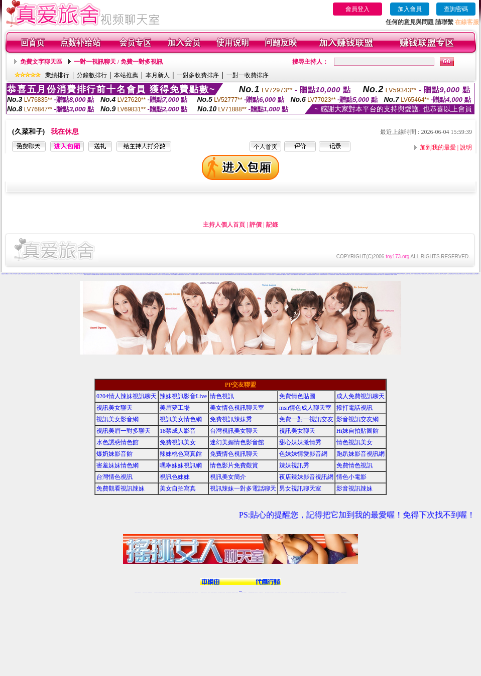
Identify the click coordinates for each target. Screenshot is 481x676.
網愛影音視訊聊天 (222, 274)
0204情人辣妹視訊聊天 (126, 396)
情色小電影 (351, 476)
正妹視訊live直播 (226, 274)
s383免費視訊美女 (154, 274)
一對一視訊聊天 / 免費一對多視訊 (118, 61)
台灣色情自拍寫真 (377, 274)
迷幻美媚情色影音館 (237, 442)
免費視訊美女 (178, 442)
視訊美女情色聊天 (164, 274)
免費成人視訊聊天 (97, 274)
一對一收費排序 (247, 75)
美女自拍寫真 (178, 488)
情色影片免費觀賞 (234, 465)
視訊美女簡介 (228, 476)
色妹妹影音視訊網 (373, 274)
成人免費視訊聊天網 (173, 274)
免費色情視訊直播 (145, 274)
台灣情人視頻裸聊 (459, 273)
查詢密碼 (456, 9)
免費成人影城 (317, 274)
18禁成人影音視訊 (325, 274)
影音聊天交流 (288, 274)
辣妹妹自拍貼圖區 (217, 274)
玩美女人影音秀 (260, 274)
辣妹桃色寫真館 (127, 274)
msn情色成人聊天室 (305, 407)
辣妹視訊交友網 (208, 274)
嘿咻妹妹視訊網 (181, 465)
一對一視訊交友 (269, 274)
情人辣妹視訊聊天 (192, 274)
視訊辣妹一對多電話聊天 (243, 488)
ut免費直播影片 (284, 274)
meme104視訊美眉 (231, 274)
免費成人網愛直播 (196, 274)
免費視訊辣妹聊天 (140, 274)
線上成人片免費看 (330, 274)
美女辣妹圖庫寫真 (123, 274)
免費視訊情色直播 (301, 274)
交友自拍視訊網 (136, 274)
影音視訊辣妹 (200, 274)
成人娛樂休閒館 (309, 274)
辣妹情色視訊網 (88, 274)
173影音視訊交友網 (341, 274)
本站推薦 (126, 75)
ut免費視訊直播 (368, 274)
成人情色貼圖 (276, 274)
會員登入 (357, 9)
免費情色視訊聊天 (132, 274)
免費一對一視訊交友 (306, 419)
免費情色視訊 (354, 465)
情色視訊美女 (118, 274)
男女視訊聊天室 (300, 488)
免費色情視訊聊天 (313, 274)
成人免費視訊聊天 (360, 396)
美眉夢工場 (175, 407)
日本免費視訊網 (93, 274)
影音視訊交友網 (357, 419)
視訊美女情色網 (181, 419)
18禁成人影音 (178, 430)
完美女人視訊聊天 (352, 274)
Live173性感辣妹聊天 (346, 274)
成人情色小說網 (364, 274)
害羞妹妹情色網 (117, 465)
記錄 (272, 224)
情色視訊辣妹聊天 (182, 274)
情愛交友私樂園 (178, 274)
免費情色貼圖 (297, 396)
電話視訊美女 (296, 274)
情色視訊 (222, 396)
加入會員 (410, 9)
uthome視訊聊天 (149, 274)
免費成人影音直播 (114, 274)
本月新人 (158, 75)
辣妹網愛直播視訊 (387, 274)
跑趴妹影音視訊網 (360, 453)
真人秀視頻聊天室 (454, 273)
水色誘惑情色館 (101, 274)
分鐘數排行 (92, 75)
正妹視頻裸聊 (395, 274)
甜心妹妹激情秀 (300, 442)
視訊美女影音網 (117, 419)
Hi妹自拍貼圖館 (357, 430)
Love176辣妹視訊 (246, 274)
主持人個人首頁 (224, 224)
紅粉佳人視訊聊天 (391, 274)
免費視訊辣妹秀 (231, 419)
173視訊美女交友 (204, 274)
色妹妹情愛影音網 (303, 453)
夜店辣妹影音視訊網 (306, 476)
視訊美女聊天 (114, 407)
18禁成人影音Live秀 (255, 274)
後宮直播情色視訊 (250, 274)
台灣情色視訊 (114, 476)
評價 (256, 224)
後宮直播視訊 (321, 274)
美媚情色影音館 (110, 274)
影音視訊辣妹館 (360, 274)
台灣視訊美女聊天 (234, 430)
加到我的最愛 (438, 147)
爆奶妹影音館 (114, 453)
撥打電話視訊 (354, 407)
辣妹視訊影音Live (187, 274)
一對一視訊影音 (212, 274)
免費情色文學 (356, 274)
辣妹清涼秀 (333, 274)
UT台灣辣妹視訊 (265, 274)
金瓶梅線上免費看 (240, 274)
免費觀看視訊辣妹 (120, 488)
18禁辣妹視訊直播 (280, 274)
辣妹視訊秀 (294, 465)
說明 (466, 147)
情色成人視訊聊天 (168, 274)
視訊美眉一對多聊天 (123, 430)
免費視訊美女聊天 (106, 274)
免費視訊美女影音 (236, 274)
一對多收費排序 (198, 75)
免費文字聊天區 (41, 61)
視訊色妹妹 (175, 476)
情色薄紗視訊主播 (293, 274)
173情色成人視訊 (382, 274)
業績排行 (57, 75)
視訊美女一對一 (305, 274)
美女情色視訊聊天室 (159, 274)
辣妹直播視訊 (337, 274)
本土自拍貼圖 (272, 274)
